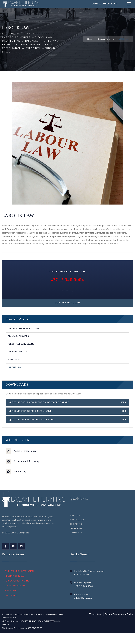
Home (89, 39)
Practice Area (104, 39)
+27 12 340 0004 (67, 280)
